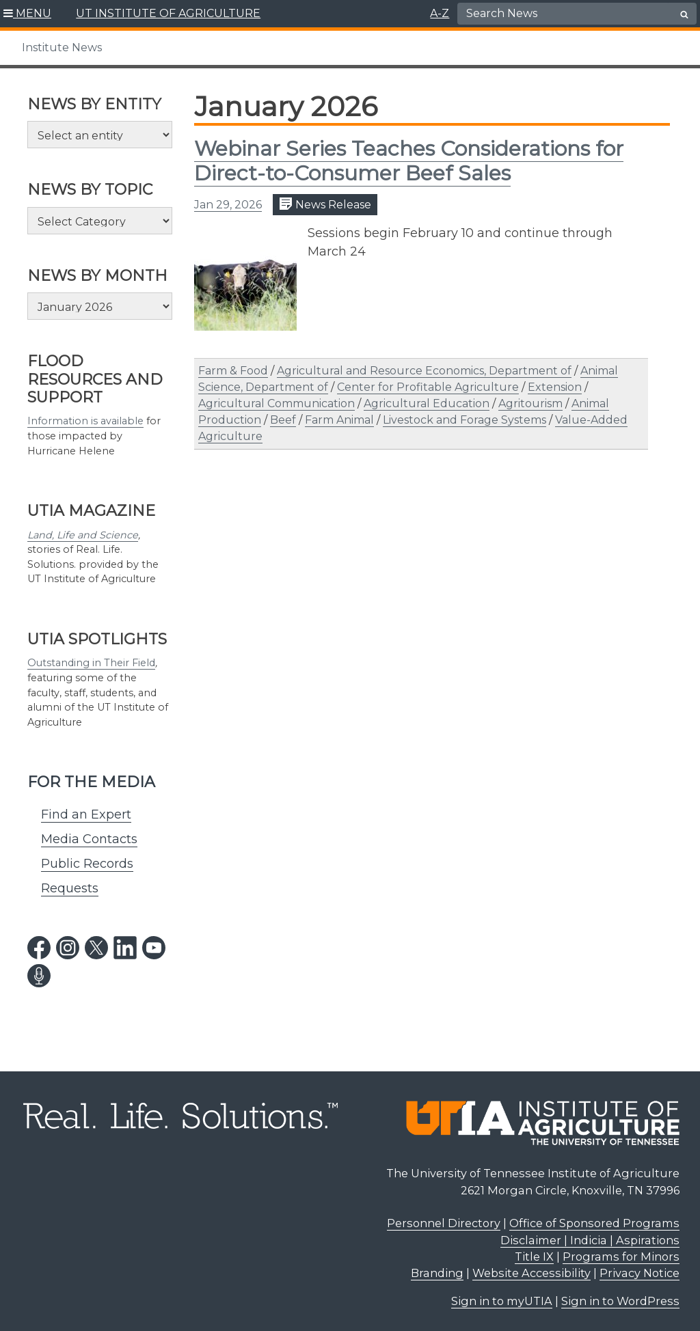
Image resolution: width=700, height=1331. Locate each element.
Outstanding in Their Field (91, 663)
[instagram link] (67, 947)
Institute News (62, 47)
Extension (555, 387)
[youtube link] (153, 947)
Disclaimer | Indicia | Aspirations (589, 1240)
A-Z (439, 13)
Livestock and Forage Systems (464, 419)
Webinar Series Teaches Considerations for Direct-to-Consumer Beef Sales (408, 161)
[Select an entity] (99, 134)
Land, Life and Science (82, 535)
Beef (283, 419)
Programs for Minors (621, 1256)
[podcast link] (39, 975)
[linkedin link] (125, 947)
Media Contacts (89, 839)
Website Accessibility (531, 1273)
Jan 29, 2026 (228, 204)
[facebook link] (39, 947)
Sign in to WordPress (620, 1301)
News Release (325, 204)
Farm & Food (233, 370)
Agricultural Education (426, 403)
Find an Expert (86, 814)
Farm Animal (339, 419)
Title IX (534, 1256)
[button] (27, 13)
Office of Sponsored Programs (594, 1223)
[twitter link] (96, 947)
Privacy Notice (639, 1273)
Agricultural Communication (276, 403)
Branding (437, 1273)
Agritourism (530, 403)
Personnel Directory (443, 1223)
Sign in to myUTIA (501, 1301)
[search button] (684, 14)
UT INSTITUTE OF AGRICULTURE (168, 13)
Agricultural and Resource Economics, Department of (424, 370)
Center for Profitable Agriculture (428, 387)
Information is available (85, 421)
